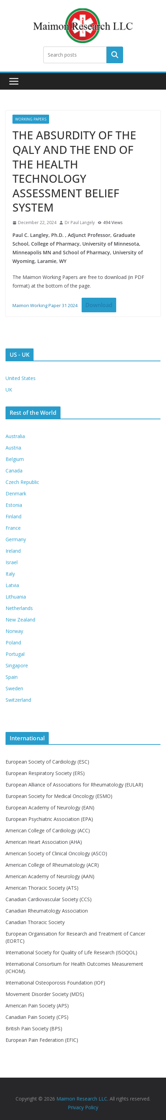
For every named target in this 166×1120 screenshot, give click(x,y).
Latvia (12, 585)
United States (21, 378)
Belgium (15, 459)
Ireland (13, 550)
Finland (13, 516)
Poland (13, 642)
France (13, 528)
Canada (14, 470)
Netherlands (19, 608)
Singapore (17, 665)
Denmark (16, 493)
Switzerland (18, 700)
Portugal (15, 654)
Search (115, 55)
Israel (12, 562)
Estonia (14, 505)
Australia (15, 436)
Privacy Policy (83, 1107)
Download (98, 305)
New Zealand (20, 619)
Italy (10, 573)
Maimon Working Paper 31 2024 (44, 305)
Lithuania (16, 596)
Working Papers (30, 119)
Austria (13, 447)
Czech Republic (22, 482)
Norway (14, 631)
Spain (12, 677)
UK (9, 389)
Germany (16, 539)
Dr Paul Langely (80, 222)
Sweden (14, 688)
